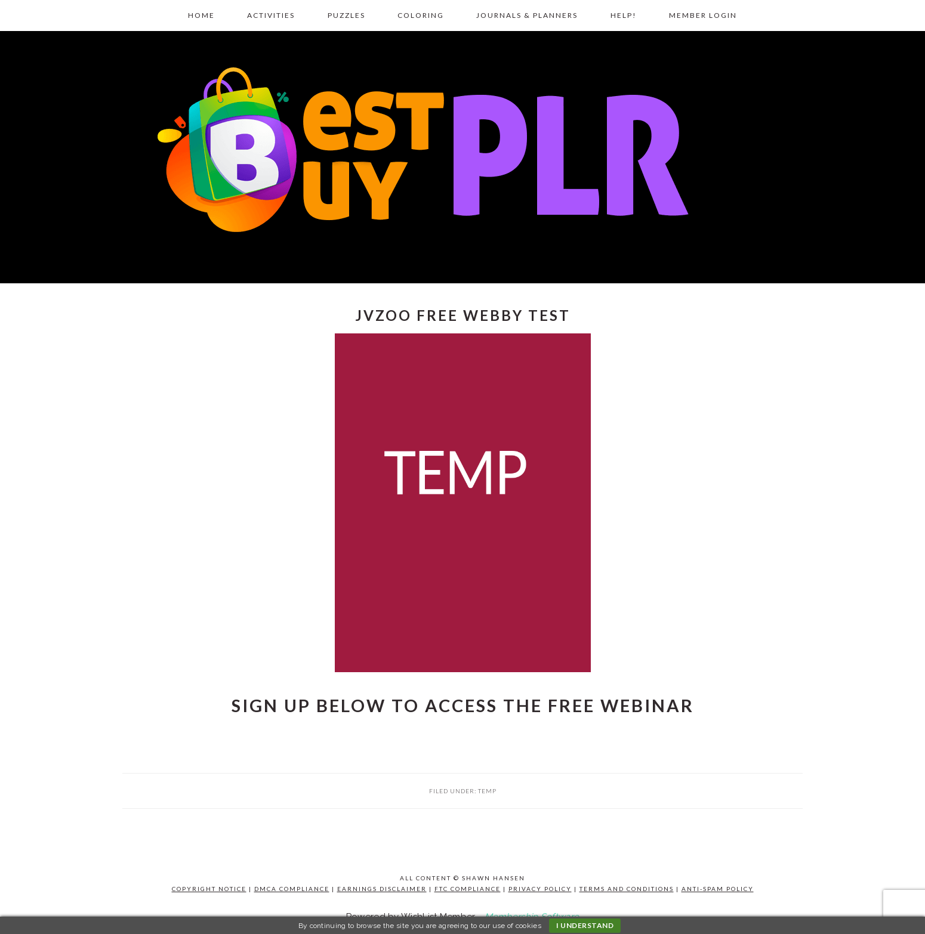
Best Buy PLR (462, 153)
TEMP (487, 790)
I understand (584, 925)
